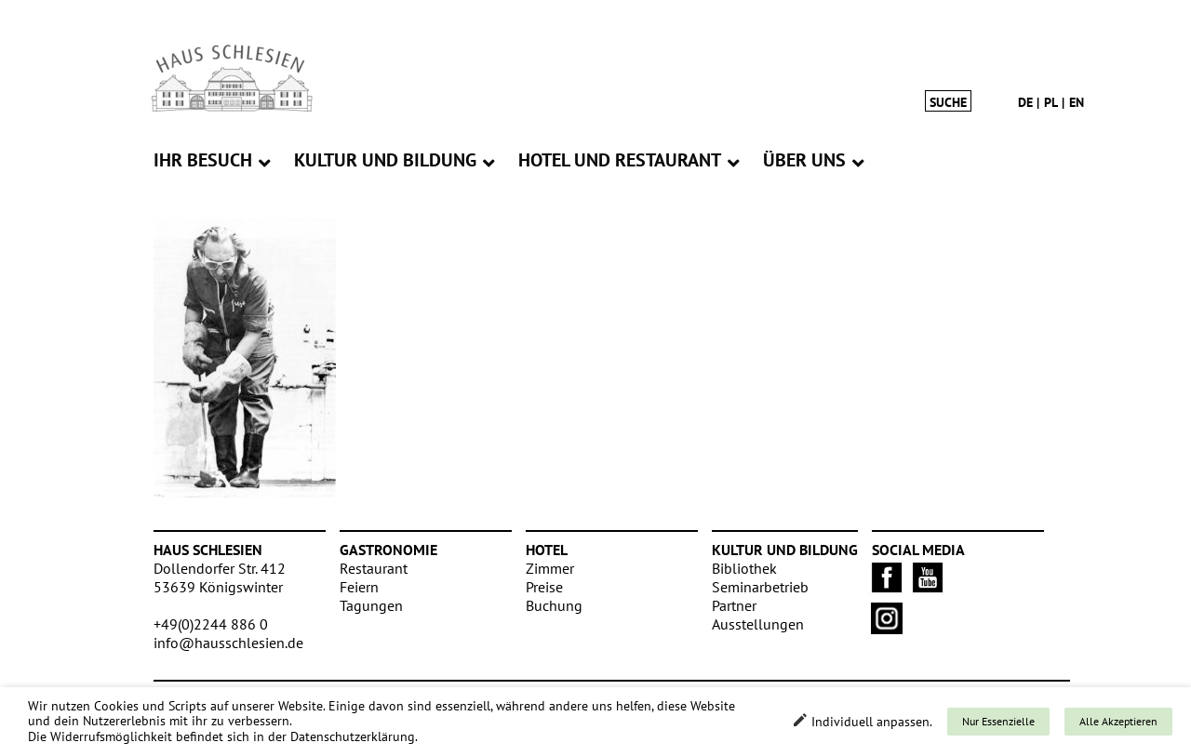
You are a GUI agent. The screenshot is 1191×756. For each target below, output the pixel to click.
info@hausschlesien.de (228, 642)
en (1076, 102)
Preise (544, 586)
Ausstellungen (758, 624)
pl (1051, 102)
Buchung (554, 605)
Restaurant (374, 568)
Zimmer (550, 568)
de (1025, 102)
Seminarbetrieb (760, 586)
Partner (734, 605)
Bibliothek (744, 568)
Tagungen (371, 605)
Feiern (359, 586)
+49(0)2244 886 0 (211, 624)
